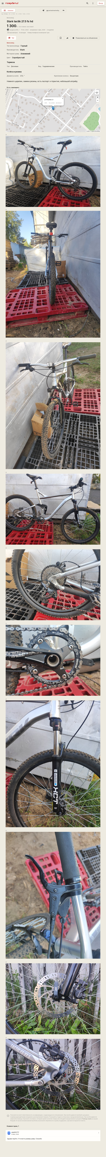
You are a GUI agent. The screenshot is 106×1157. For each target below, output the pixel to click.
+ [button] (97, 97)
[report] (85, 38)
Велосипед (10, 18)
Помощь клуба (86, 1119)
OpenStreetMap (96, 131)
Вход (101, 3)
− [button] (97, 100)
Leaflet (88, 131)
